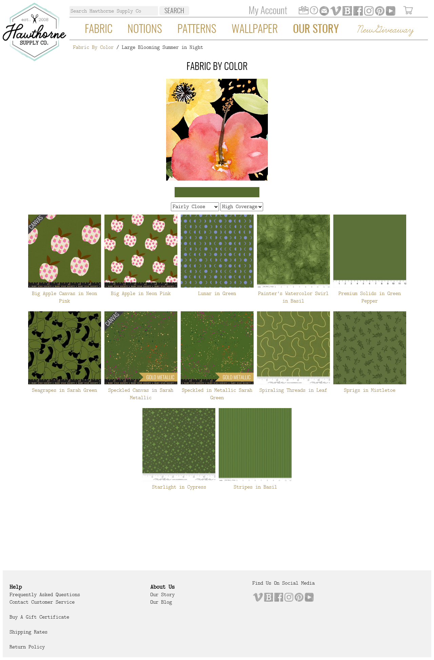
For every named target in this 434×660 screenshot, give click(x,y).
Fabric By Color (93, 47)
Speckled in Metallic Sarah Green (217, 393)
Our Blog (161, 602)
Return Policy (27, 646)
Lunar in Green (217, 293)
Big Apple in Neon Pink (141, 293)
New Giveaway (385, 30)
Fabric (99, 29)
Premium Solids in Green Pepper (369, 297)
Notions (144, 29)
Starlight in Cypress (179, 487)
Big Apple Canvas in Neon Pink (64, 297)
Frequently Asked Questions (44, 594)
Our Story (316, 29)
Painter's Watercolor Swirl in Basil (293, 297)
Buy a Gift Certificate (39, 617)
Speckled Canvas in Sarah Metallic (140, 393)
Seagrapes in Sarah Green (64, 390)
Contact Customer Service (42, 602)
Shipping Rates (28, 632)
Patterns (196, 29)
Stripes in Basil (255, 487)
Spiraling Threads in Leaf (293, 390)
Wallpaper (255, 29)
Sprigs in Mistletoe (369, 390)
